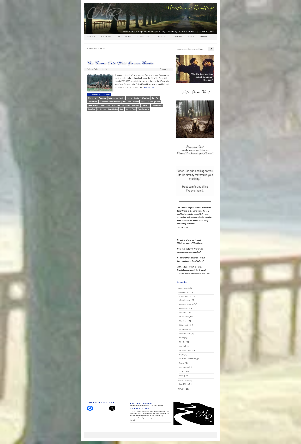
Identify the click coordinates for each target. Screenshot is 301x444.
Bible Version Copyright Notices (139, 408)
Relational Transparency (188, 359)
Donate (191, 37)
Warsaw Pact (131, 109)
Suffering (182, 371)
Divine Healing (184, 325)
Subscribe (204, 37)
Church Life (183, 321)
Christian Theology (184, 296)
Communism (92, 102)
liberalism (135, 105)
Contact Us (177, 37)
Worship (182, 376)
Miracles (182, 342)
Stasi (121, 109)
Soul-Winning (184, 367)
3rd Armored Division (116, 98)
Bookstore (162, 37)
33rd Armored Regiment (97, 98)
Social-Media (184, 384)
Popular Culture (94, 94)
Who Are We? (106, 37)
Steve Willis (93, 69)
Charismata (183, 312)
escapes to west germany (150, 102)
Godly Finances (185, 333)
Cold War (155, 98)
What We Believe (124, 37)
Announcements (184, 288)
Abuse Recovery (185, 300)
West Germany (143, 109)
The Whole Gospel (144, 37)
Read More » (149, 87)
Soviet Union (113, 109)
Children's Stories (184, 292)
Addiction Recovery (186, 304)
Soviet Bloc (101, 109)
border (129, 98)
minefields (145, 105)
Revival (181, 363)
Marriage (182, 338)
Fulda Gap (116, 105)
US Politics (106, 94)
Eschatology (183, 329)
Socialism (91, 109)
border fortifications (142, 98)
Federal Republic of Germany (99, 105)
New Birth (182, 346)
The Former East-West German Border (120, 62)
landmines (126, 105)
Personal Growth (185, 350)
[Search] (211, 49)
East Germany (133, 102)
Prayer (181, 355)
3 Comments (165, 69)
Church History (184, 317)
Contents (91, 37)
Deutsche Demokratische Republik (112, 102)
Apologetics (183, 308)
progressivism (157, 105)
